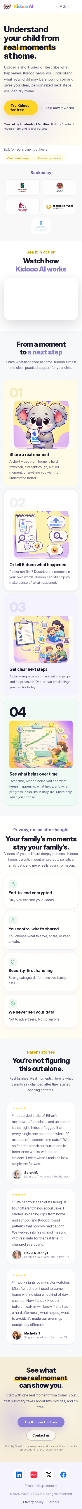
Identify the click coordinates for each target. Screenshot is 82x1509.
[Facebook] (63, 1474)
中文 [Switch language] (63, 6)
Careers (53, 1502)
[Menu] (75, 6)
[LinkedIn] (18, 1474)
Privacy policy (33, 1502)
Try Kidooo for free (20, 107)
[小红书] (33, 1474)
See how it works (59, 108)
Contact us (41, 1435)
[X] (48, 1474)
